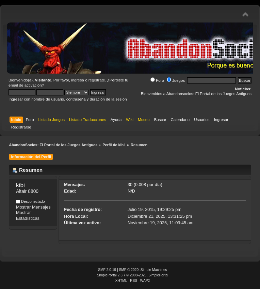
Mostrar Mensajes (33, 207)
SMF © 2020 (129, 270)
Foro (157, 80)
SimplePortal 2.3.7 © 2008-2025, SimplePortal (132, 275)
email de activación (25, 85)
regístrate (96, 80)
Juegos (176, 80)
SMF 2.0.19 (107, 270)
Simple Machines (154, 270)
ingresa (77, 80)
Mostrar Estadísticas (27, 215)
